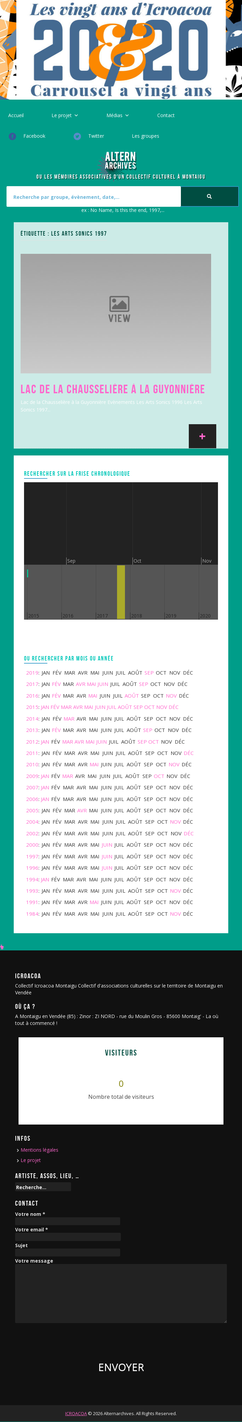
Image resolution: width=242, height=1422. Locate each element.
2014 (32, 718)
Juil (111, 706)
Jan (45, 706)
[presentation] (67, 1340)
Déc (173, 706)
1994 (32, 879)
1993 (32, 890)
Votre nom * (30, 1214)
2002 (32, 833)
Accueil (16, 115)
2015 (32, 706)
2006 (32, 798)
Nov (171, 695)
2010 (32, 764)
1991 (32, 902)
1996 (32, 867)
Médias (114, 115)
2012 (32, 741)
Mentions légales (39, 1150)
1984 (32, 913)
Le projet (61, 115)
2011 (32, 752)
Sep (149, 672)
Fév (56, 683)
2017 (32, 683)
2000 (32, 844)
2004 (32, 821)
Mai (91, 683)
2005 (32, 810)
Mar (66, 706)
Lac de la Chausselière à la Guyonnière (113, 389)
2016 (32, 695)
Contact (166, 115)
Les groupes (145, 136)
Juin (102, 683)
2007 (32, 787)
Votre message (34, 1261)
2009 (32, 775)
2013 (32, 729)
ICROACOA (76, 1413)
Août (132, 695)
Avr (80, 683)
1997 (32, 856)
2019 (32, 672)
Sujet (21, 1246)
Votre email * (31, 1230)
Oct (149, 706)
